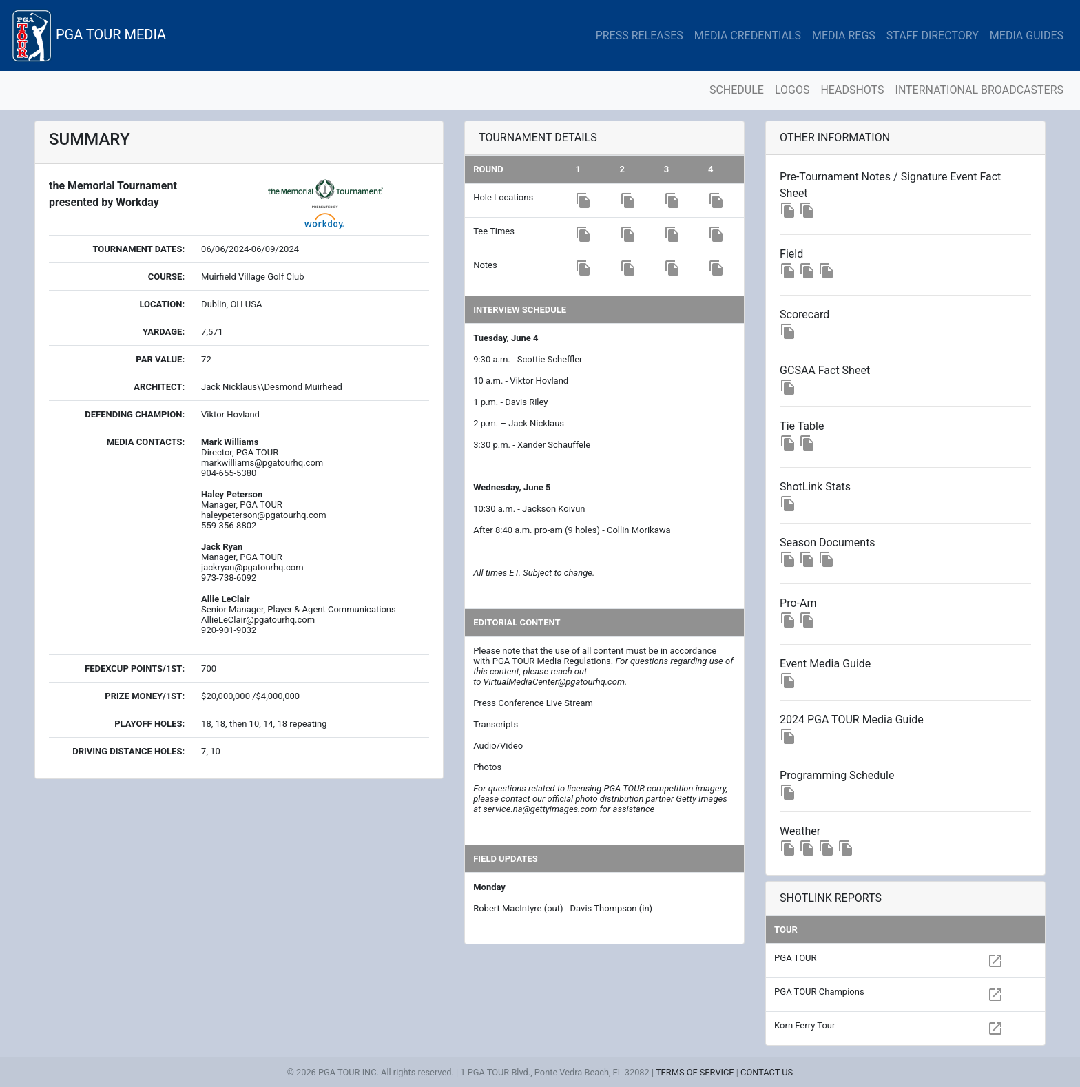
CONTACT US (766, 1072)
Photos (487, 767)
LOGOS (792, 89)
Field (791, 253)
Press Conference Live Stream (533, 703)
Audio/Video (498, 746)
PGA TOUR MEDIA (88, 35)
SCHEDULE (736, 89)
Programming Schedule (837, 775)
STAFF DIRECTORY (932, 35)
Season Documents (827, 542)
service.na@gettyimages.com (540, 809)
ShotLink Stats (815, 486)
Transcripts (495, 724)
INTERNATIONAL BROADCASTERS (979, 89)
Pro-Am (798, 603)
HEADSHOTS (852, 89)
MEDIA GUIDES (1026, 35)
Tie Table (802, 426)
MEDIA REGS (843, 35)
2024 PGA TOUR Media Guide (852, 719)
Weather (800, 831)
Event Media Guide (825, 663)
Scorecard (804, 314)
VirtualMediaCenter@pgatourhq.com (554, 681)
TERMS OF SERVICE (695, 1072)
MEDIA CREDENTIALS (747, 35)
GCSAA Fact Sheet (825, 370)
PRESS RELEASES (639, 35)
